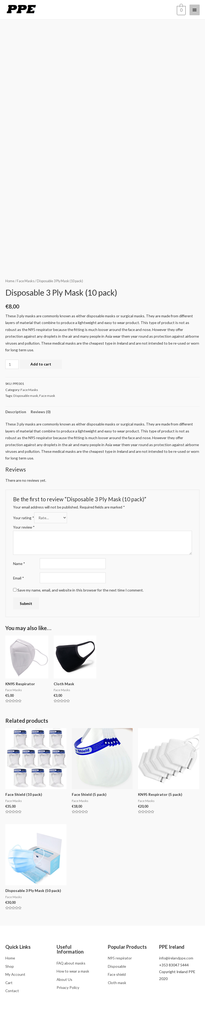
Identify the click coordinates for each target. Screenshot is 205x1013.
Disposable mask (25, 396)
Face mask (47, 396)
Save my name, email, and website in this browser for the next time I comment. (80, 590)
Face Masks (25, 281)
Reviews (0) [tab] (40, 411)
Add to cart (40, 364)
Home (9, 281)
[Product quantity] (12, 364)
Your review (24, 527)
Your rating (23, 517)
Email (18, 578)
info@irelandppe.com (176, 958)
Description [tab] (15, 411)
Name (19, 563)
